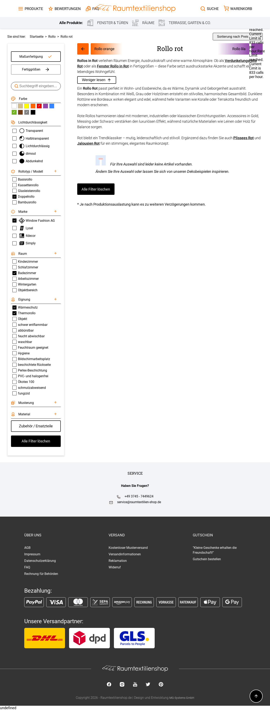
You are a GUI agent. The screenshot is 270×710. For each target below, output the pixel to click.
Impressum (32, 554)
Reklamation (118, 561)
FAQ (27, 567)
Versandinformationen (125, 554)
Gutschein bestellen (207, 559)
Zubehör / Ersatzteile (36, 426)
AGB (27, 548)
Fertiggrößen (36, 69)
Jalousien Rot (88, 143)
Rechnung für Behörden (41, 574)
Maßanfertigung (31, 56)
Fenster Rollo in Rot (113, 66)
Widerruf (115, 567)
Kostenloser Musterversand (128, 548)
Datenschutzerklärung (40, 561)
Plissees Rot (243, 138)
